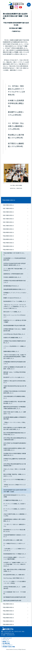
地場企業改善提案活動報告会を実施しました (14, 289)
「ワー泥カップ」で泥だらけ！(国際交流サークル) (14, 525)
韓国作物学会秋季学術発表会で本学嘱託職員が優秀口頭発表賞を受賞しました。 (14, 407)
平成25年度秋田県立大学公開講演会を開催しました (14, 397)
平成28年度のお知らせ (8, 239)
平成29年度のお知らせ (8, 236)
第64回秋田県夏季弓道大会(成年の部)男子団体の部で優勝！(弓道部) (14, 490)
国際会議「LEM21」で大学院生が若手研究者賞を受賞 (14, 373)
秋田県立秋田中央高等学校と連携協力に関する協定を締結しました (14, 449)
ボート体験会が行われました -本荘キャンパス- (14, 544)
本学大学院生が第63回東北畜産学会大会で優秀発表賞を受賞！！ (14, 464)
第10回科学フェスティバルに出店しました (13, 377)
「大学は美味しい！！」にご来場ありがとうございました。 (14, 549)
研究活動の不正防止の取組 (9, 646)
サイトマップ (6, 640)
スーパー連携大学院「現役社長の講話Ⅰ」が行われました (14, 269)
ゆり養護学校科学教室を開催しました (12, 500)
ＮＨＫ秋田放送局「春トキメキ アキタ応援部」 (14, 592)
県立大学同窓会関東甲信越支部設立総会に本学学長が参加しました (14, 433)
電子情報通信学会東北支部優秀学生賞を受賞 (14, 597)
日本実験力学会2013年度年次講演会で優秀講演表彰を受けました (14, 454)
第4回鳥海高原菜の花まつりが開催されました (14, 554)
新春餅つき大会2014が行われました (12, 298)
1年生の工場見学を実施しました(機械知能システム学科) (14, 515)
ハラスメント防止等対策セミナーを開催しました (14, 347)
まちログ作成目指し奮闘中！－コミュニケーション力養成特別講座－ (14, 558)
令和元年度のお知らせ (8, 229)
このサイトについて (7, 638)
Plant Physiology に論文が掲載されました (13, 578)
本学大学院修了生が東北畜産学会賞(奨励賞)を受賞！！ (14, 444)
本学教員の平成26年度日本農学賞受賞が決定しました (14, 281)
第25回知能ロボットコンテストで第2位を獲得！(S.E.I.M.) (14, 530)
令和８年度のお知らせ (8, 205)
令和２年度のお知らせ (8, 225)
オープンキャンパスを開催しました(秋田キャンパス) (14, 504)
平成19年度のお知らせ (8, 621)
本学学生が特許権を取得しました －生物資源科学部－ (14, 587)
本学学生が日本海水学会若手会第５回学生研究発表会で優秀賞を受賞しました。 (14, 264)
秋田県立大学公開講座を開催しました (12, 337)
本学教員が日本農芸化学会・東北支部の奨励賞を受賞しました (14, 402)
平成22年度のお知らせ (8, 611)
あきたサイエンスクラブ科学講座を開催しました (14, 480)
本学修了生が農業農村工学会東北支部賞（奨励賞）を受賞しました (14, 368)
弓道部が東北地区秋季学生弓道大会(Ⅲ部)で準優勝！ (14, 387)
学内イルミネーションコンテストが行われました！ (14, 316)
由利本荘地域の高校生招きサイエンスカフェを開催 (14, 496)
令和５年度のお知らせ (8, 215)
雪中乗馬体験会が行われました (11, 286)
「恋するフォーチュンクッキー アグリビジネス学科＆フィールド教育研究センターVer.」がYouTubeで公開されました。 (14, 306)
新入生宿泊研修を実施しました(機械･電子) (14, 574)
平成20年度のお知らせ (8, 617)
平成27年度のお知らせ (8, 242)
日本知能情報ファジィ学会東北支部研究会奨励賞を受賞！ (14, 259)
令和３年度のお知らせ (8, 222)
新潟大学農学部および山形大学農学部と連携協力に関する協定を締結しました (14, 428)
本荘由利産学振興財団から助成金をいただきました (14, 535)
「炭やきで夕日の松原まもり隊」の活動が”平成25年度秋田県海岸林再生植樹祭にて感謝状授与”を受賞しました (14, 356)
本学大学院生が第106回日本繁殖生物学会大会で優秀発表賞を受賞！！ (14, 438)
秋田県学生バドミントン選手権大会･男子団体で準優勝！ (14, 321)
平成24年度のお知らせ (8, 604)
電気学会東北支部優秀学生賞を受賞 (12, 600)
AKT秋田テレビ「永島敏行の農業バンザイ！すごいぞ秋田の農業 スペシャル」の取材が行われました (14, 564)
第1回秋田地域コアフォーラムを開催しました (14, 301)
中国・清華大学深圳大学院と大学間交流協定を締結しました (14, 570)
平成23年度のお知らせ (8, 607)
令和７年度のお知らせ (8, 208)
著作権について (6, 641)
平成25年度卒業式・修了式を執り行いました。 (14, 254)
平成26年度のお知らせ (8, 246)
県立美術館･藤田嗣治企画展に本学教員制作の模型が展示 (14, 418)
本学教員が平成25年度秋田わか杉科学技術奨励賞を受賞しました (14, 392)
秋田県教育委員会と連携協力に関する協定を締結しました (14, 520)
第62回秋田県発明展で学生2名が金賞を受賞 (14, 325)
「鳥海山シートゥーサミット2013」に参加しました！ (14, 423)
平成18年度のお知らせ (8, 624)
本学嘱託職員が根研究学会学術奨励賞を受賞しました (14, 362)
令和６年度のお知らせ (8, 212)
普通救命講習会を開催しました (11, 351)
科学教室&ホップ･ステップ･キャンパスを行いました (14, 293)
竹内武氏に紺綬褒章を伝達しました (12, 277)
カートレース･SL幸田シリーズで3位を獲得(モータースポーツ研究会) (14, 582)
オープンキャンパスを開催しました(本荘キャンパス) (14, 509)
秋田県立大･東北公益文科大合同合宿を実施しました (14, 381)
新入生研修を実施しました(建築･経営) (12, 540)
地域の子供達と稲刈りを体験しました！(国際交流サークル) (14, 412)
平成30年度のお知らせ (8, 232)
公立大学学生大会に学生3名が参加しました (14, 334)
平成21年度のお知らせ (8, 614)
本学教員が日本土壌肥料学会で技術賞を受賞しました (14, 459)
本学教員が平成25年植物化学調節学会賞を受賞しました (14, 342)
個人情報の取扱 (6, 643)
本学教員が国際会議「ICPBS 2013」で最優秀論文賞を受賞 (14, 330)
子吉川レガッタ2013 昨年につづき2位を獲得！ (14, 470)
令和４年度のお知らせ (8, 219)
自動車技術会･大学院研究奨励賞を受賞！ (13, 274)
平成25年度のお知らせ (8, 200)
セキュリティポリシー (8, 645)
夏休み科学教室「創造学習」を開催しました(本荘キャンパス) (14, 475)
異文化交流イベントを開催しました (12, 311)
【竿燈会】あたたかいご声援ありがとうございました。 (14, 485)
